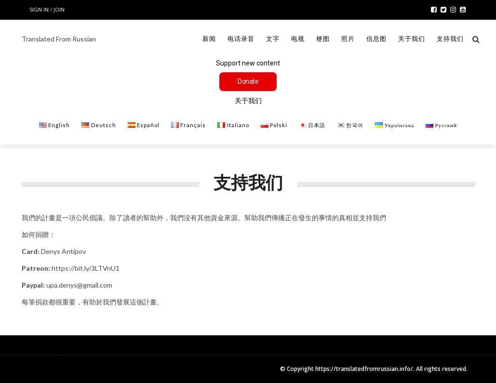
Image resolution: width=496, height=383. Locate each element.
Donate (248, 81)
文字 (273, 38)
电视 (298, 38)
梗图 (323, 38)
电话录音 (241, 38)
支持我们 (450, 38)
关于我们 (411, 38)
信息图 (376, 38)
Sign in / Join (47, 9)
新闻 (209, 38)
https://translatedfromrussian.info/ (364, 369)
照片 (348, 38)
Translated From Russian (59, 39)
